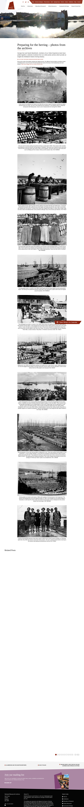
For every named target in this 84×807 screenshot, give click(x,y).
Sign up (8, 782)
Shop (33, 2)
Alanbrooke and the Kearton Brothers (16, 765)
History (41, 59)
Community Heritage (64, 6)
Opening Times (57, 2)
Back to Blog (42, 765)
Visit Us (23, 6)
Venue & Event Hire (75, 6)
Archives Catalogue (39, 2)
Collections (30, 6)
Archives (27, 59)
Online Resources (52, 6)
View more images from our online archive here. (32, 64)
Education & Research (40, 6)
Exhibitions (71, 2)
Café (52, 2)
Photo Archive (47, 2)
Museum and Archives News (34, 59)
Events (66, 2)
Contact (78, 2)
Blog (75, 2)
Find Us (62, 2)
